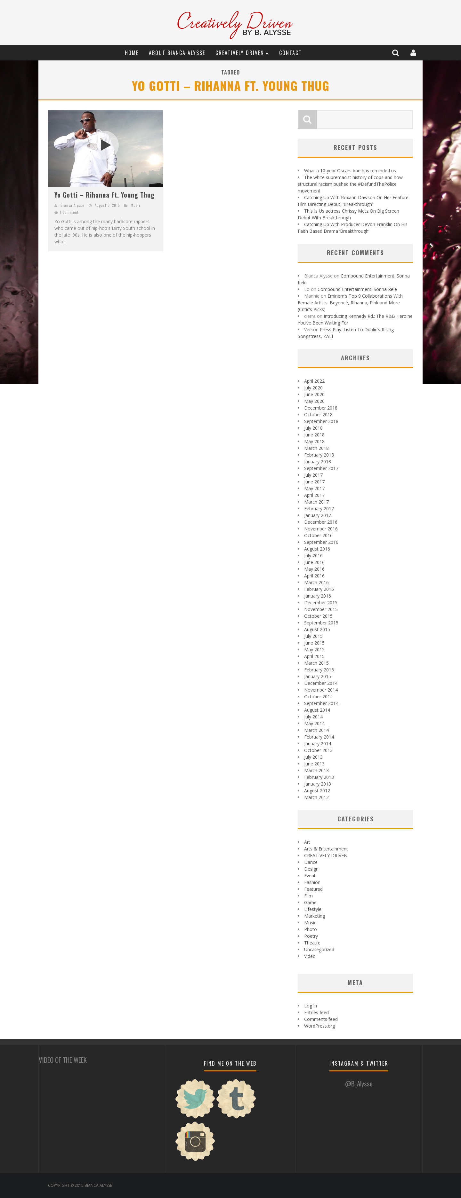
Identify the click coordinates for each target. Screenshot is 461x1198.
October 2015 (318, 616)
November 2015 (321, 609)
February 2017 (319, 508)
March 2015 (316, 663)
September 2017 (321, 468)
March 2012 (316, 797)
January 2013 (317, 784)
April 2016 (314, 576)
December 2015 (320, 602)
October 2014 (318, 696)
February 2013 (319, 777)
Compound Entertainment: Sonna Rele (357, 289)
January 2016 (317, 596)
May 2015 (314, 649)
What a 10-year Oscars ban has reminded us (350, 171)
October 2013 (318, 750)
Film (308, 896)
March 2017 (316, 502)
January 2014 (317, 743)
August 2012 (317, 790)
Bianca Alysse (72, 205)
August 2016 (317, 549)
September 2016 (321, 542)
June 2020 (314, 394)
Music (136, 205)
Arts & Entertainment (326, 849)
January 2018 (317, 461)
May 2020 (314, 401)
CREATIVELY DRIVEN (239, 53)
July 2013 (313, 757)
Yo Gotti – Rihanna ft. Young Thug (104, 195)
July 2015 (313, 636)
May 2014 (314, 723)
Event (310, 876)
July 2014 (313, 717)
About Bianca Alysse (177, 53)
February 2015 (319, 670)
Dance (311, 862)
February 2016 (319, 589)
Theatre (312, 943)
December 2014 (320, 683)
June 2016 (314, 562)
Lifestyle (312, 909)
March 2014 (316, 730)
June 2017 (314, 482)
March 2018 (316, 448)
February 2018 (319, 455)
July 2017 (313, 475)
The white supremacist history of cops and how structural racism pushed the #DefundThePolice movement (350, 184)
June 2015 (314, 643)
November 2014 (321, 690)
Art (307, 842)
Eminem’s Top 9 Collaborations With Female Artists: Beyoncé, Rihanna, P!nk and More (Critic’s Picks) (350, 302)
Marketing (314, 916)
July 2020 (313, 388)
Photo (310, 929)
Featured (313, 889)
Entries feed (316, 1012)
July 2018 (313, 428)
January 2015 (317, 676)
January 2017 (317, 515)
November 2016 (321, 529)
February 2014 (319, 737)
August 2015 (317, 629)
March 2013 (316, 770)
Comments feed (321, 1019)
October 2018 (318, 414)
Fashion (312, 882)
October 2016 (318, 535)
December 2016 (320, 522)
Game (310, 902)
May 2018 (314, 441)
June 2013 (314, 764)
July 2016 (313, 555)
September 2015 (321, 623)
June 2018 (314, 435)
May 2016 (314, 569)
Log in (310, 1006)
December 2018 (320, 408)
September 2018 (321, 421)
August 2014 (317, 710)
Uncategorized (319, 949)
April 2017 (314, 495)
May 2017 (314, 488)
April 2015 (314, 656)
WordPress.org (319, 1026)
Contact (290, 53)
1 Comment (69, 212)
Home (132, 53)
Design (311, 869)
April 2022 (314, 381)
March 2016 (316, 582)
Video (310, 956)
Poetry (311, 936)
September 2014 (321, 703)
